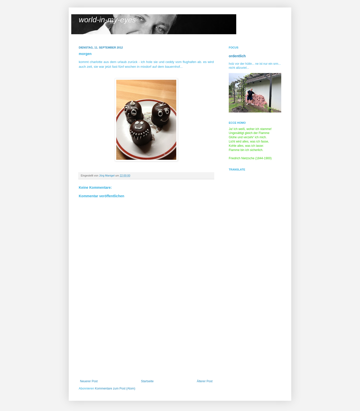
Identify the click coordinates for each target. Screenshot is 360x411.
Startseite (147, 381)
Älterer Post (204, 381)
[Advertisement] (146, 342)
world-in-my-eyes (107, 20)
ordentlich (237, 56)
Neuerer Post (89, 381)
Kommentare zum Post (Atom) (115, 388)
